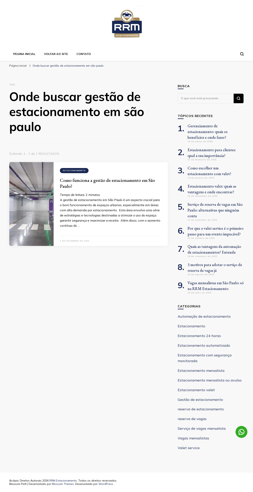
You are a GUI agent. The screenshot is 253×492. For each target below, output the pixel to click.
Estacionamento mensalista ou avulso (210, 380)
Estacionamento (74, 170)
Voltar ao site (56, 54)
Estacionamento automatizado (204, 345)
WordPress (105, 484)
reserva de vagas (192, 418)
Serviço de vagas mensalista (202, 428)
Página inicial (24, 54)
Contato (83, 54)
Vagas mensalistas (193, 438)
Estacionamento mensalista (201, 370)
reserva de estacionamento (201, 409)
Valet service (189, 448)
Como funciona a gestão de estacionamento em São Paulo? (107, 183)
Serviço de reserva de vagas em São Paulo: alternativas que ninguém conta (215, 210)
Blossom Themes (63, 484)
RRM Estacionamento (63, 480)
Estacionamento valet (196, 390)
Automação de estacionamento (204, 316)
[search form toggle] (242, 54)
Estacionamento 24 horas (199, 335)
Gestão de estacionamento (200, 399)
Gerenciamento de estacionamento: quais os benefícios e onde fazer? (208, 131)
